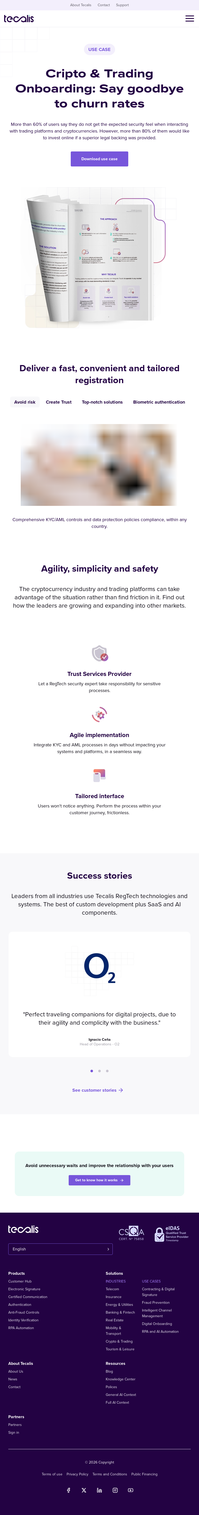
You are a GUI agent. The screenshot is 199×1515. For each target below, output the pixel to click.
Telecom (112, 1289)
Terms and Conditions (110, 1474)
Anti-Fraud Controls (23, 1312)
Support (122, 5)
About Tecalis (80, 5)
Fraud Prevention (156, 1302)
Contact (104, 5)
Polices (111, 1387)
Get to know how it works (99, 1180)
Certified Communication (27, 1297)
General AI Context (121, 1395)
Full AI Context (117, 1402)
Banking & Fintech (120, 1312)
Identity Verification (23, 1320)
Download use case (99, 159)
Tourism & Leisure (120, 1349)
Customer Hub (20, 1281)
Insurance (114, 1297)
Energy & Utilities (119, 1304)
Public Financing (144, 1474)
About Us (15, 1371)
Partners (15, 1425)
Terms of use (52, 1474)
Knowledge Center (121, 1379)
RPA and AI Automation (160, 1331)
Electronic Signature (24, 1289)
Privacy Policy (77, 1474)
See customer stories (98, 1090)
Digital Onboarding (157, 1324)
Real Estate (115, 1320)
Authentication (19, 1304)
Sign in (13, 1432)
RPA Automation (21, 1328)
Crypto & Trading (119, 1341)
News (12, 1379)
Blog (109, 1371)
